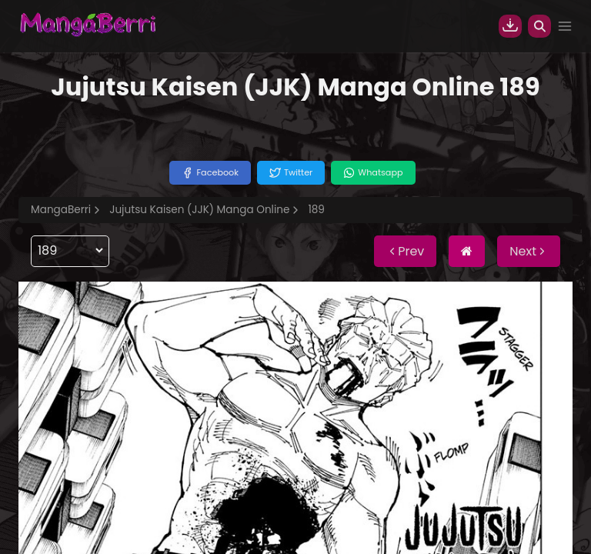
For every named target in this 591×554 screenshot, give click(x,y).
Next (528, 251)
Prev (405, 251)
